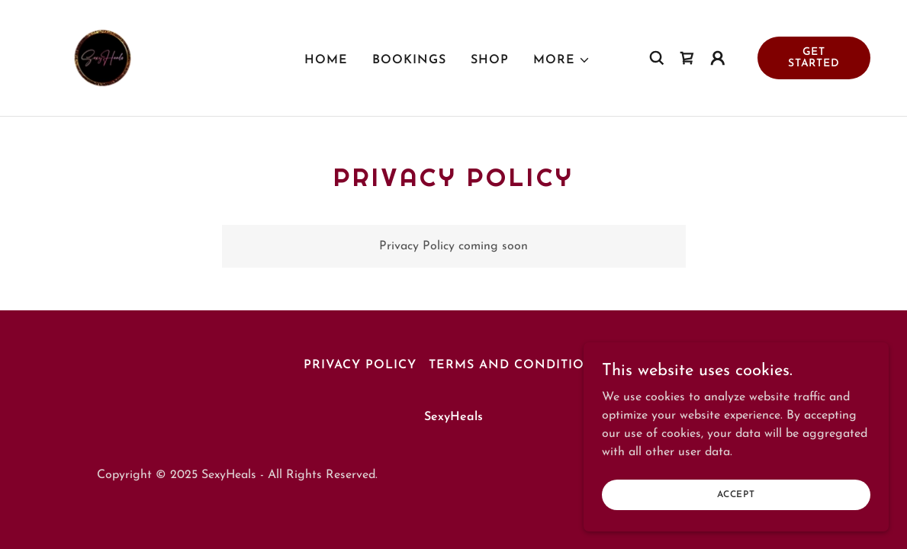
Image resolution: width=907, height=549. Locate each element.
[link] (103, 57)
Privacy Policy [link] (360, 365)
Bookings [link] (409, 60)
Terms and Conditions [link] (516, 365)
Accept (736, 494)
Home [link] (326, 60)
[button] (561, 60)
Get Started (814, 58)
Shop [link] (490, 60)
